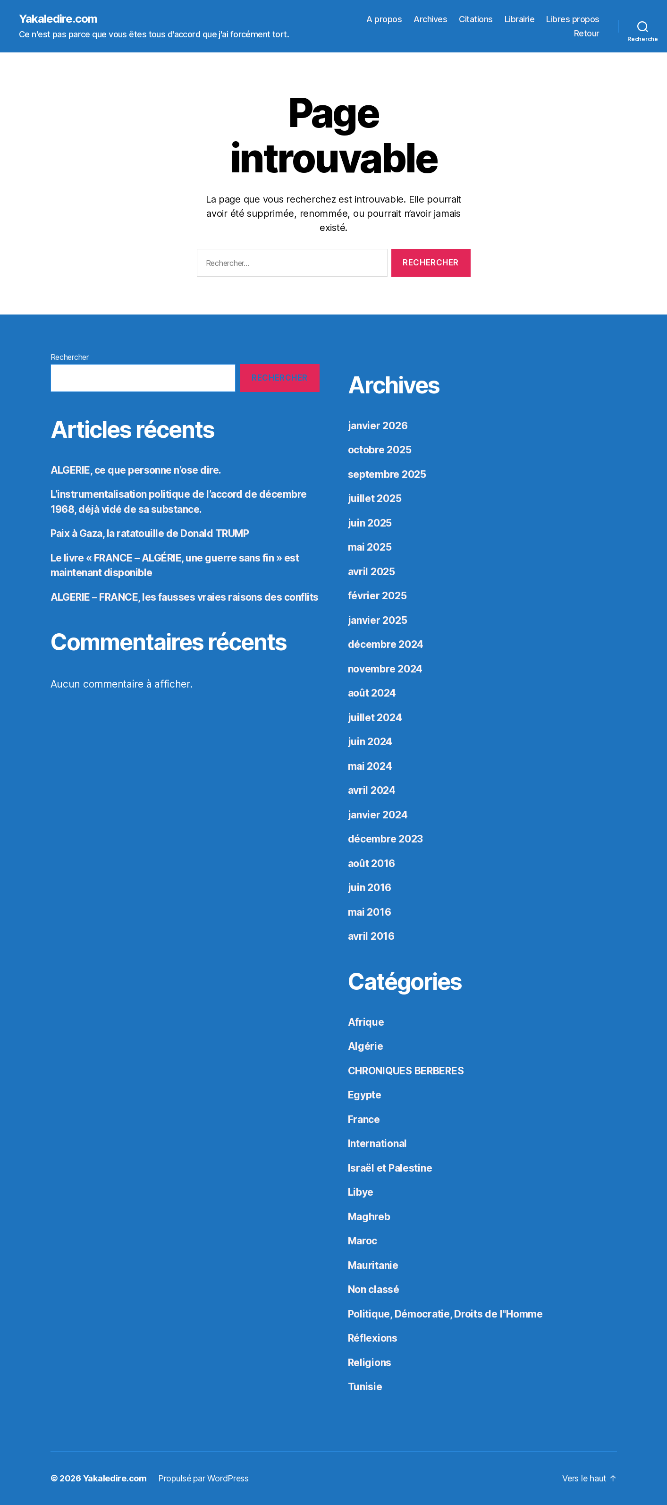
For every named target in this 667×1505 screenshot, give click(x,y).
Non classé (373, 1289)
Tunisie (365, 1387)
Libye (361, 1192)
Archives (430, 19)
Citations (476, 19)
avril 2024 (372, 790)
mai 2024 (370, 766)
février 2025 (377, 596)
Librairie (520, 19)
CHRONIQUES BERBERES (406, 1071)
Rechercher (70, 357)
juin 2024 (370, 742)
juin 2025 (370, 523)
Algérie (365, 1046)
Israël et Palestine (390, 1168)
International (377, 1143)
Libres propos (572, 19)
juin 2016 (370, 887)
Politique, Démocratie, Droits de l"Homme (445, 1314)
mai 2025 (370, 547)
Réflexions (372, 1338)
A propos (384, 19)
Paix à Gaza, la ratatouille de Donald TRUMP (150, 533)
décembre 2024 (386, 644)
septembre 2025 (387, 474)
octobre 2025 (380, 450)
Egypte (364, 1095)
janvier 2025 (377, 620)
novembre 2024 (385, 669)
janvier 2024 (378, 815)
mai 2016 (369, 912)
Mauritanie (373, 1265)
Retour (586, 33)
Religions (370, 1363)
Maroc (363, 1241)
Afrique (366, 1022)
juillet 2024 (375, 717)
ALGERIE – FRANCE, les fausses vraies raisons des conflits (185, 597)
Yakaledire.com (58, 19)
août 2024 (372, 693)
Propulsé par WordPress (203, 1478)
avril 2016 (371, 936)
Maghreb (369, 1217)
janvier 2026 (378, 426)
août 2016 (372, 863)
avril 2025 (371, 572)
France (364, 1119)
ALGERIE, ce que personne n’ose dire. (136, 470)
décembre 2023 (385, 839)
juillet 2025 (375, 498)
